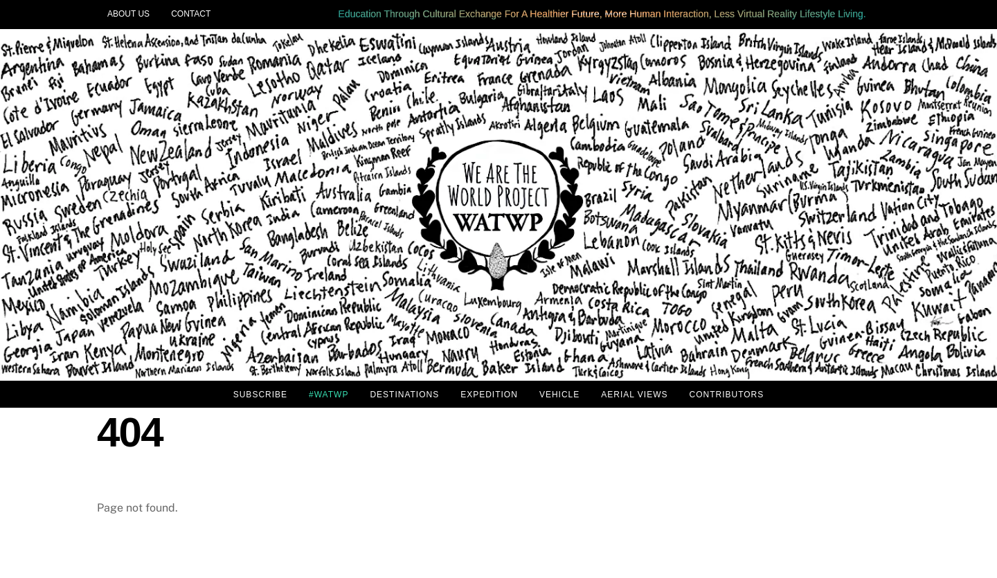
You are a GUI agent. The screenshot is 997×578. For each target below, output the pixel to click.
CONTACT (190, 14)
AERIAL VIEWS (634, 394)
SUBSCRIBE (260, 394)
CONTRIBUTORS (726, 394)
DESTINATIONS (404, 394)
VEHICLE (559, 394)
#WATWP (328, 394)
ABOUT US (128, 14)
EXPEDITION (489, 394)
